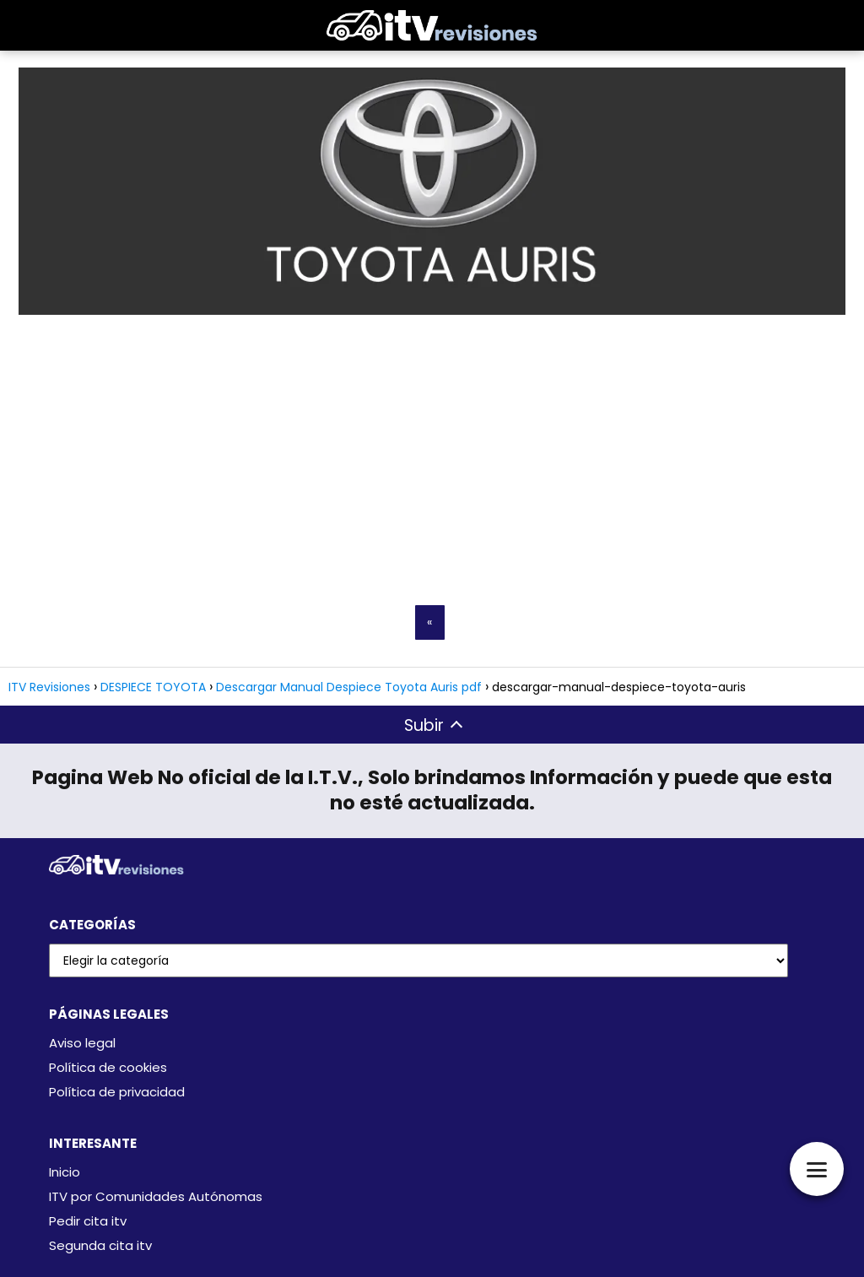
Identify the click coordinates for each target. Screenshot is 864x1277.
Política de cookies (108, 1067)
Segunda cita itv (100, 1245)
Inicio (64, 1172)
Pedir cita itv (88, 1221)
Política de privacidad (117, 1092)
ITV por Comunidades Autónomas (155, 1196)
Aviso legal (82, 1043)
